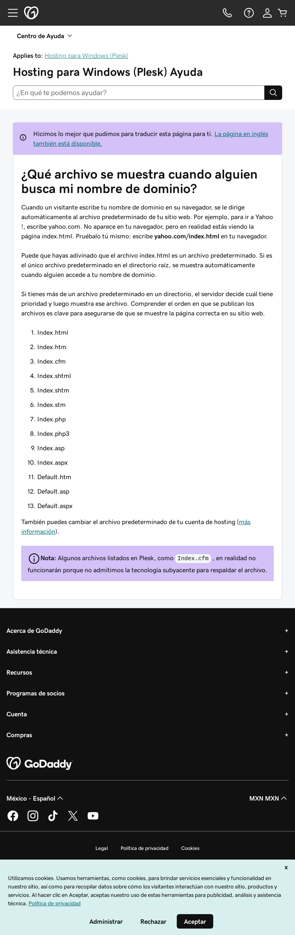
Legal (101, 848)
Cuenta (16, 714)
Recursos (19, 672)
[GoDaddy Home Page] (39, 763)
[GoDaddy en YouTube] (93, 820)
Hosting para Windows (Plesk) (86, 55)
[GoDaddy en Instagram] (32, 820)
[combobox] (138, 92)
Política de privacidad (144, 848)
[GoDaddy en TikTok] (52, 820)
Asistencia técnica (31, 651)
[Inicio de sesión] (267, 12)
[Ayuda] (248, 13)
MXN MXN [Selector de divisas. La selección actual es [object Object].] (269, 798)
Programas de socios (35, 693)
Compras (19, 735)
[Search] (273, 92)
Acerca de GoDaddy (34, 630)
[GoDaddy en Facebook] (12, 820)
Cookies (190, 848)
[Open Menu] (9, 13)
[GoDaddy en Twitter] (73, 820)
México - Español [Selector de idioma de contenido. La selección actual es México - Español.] (35, 798)
